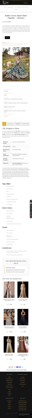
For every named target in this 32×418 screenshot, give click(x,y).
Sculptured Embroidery (18, 44)
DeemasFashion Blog (22, 409)
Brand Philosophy (9, 380)
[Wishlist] (31, 210)
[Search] (31, 217)
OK (29, 415)
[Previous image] (4, 64)
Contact (9, 391)
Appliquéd (6, 43)
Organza (11, 44)
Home (4, 7)
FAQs (9, 389)
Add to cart (7, 37)
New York (9, 406)
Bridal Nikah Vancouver (23, 406)
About (9, 377)
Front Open (23, 382)
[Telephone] (31, 205)
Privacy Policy (9, 382)
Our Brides (22, 377)
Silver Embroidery (23, 384)
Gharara (25, 43)
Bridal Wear (10, 7)
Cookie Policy (9, 384)
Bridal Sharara (22, 378)
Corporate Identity (9, 378)
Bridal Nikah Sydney (22, 404)
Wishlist (9, 394)
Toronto (9, 404)
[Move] (31, 200)
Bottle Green (11, 43)
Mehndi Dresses (5, 44)
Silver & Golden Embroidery (8, 45)
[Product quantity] (3, 37)
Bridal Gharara (22, 380)
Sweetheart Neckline (18, 45)
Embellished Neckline (18, 43)
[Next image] (27, 64)
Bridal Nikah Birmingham (22, 402)
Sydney (9, 402)
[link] (31, 203)
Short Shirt (25, 44)
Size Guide (9, 393)
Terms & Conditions (9, 387)
